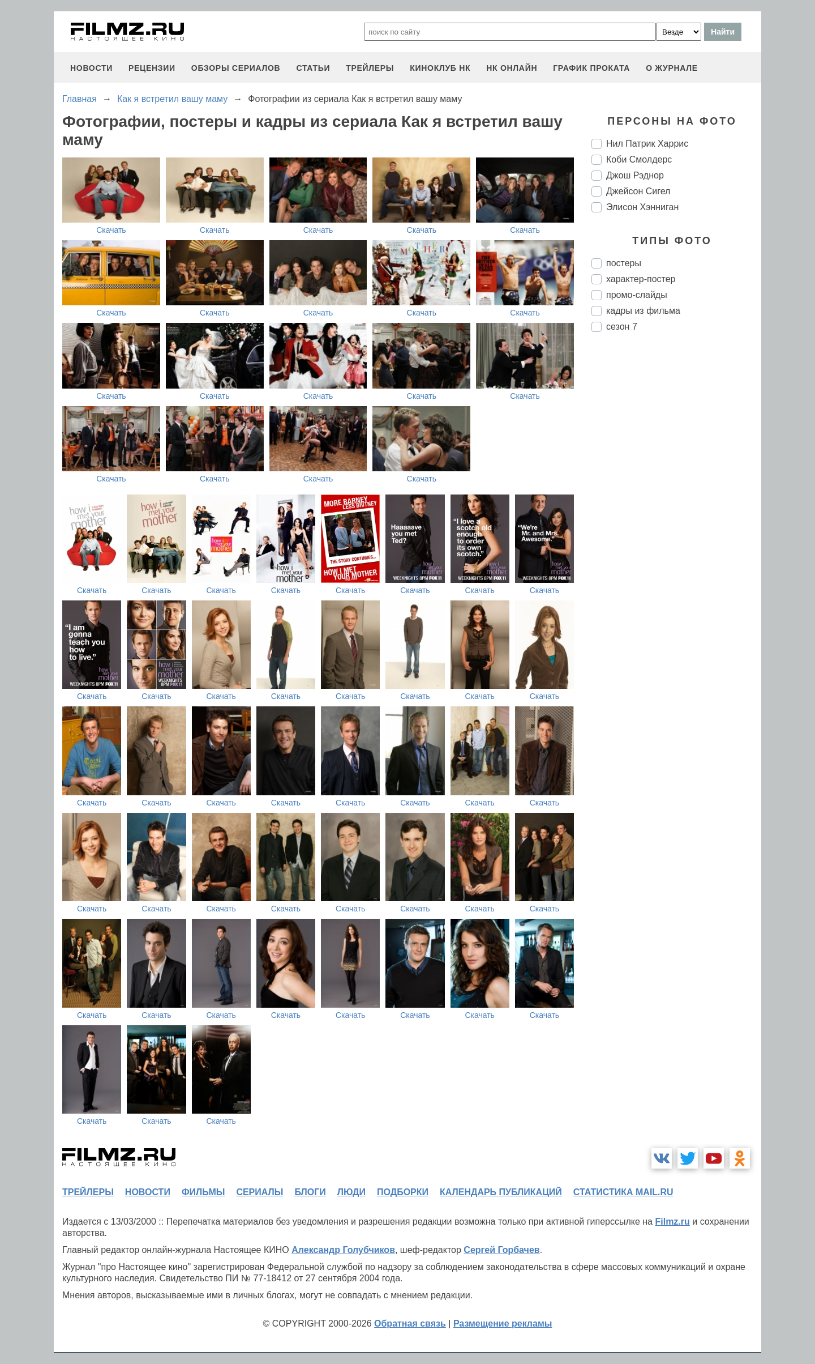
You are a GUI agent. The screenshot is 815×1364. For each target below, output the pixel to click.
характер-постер (640, 279)
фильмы (203, 1192)
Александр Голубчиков (343, 1250)
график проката (591, 68)
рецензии (151, 68)
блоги (309, 1192)
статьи (313, 68)
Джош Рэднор (635, 175)
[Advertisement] (676, 530)
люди (351, 1192)
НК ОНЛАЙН (511, 68)
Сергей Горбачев (501, 1250)
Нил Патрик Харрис (647, 143)
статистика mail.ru (623, 1192)
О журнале (672, 68)
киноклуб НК (440, 68)
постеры (623, 263)
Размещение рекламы (502, 1323)
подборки (402, 1192)
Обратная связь (410, 1323)
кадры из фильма (643, 311)
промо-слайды (636, 295)
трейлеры (370, 68)
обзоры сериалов (236, 68)
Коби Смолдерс (639, 159)
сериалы (259, 1192)
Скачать (111, 230)
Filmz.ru (672, 1221)
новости (91, 68)
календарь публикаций (501, 1192)
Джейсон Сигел (638, 191)
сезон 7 (621, 326)
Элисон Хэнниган (642, 207)
